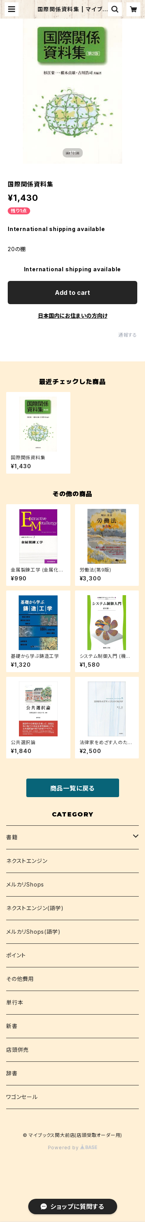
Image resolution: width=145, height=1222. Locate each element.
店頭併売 (17, 1049)
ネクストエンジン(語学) (35, 908)
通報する (127, 335)
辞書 (12, 1073)
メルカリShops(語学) (33, 931)
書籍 (12, 837)
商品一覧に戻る (72, 788)
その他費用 (20, 979)
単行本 (14, 1002)
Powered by (72, 1147)
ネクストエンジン (26, 860)
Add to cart (72, 292)
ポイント (16, 955)
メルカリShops (25, 884)
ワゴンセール (22, 1097)
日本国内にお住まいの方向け (72, 315)
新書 (12, 1026)
